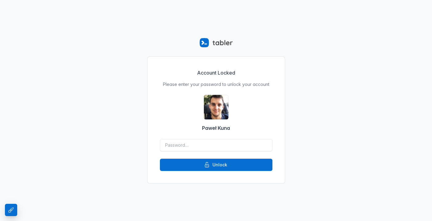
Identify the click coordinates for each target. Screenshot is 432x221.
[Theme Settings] (11, 210)
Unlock (215, 165)
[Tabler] (216, 43)
